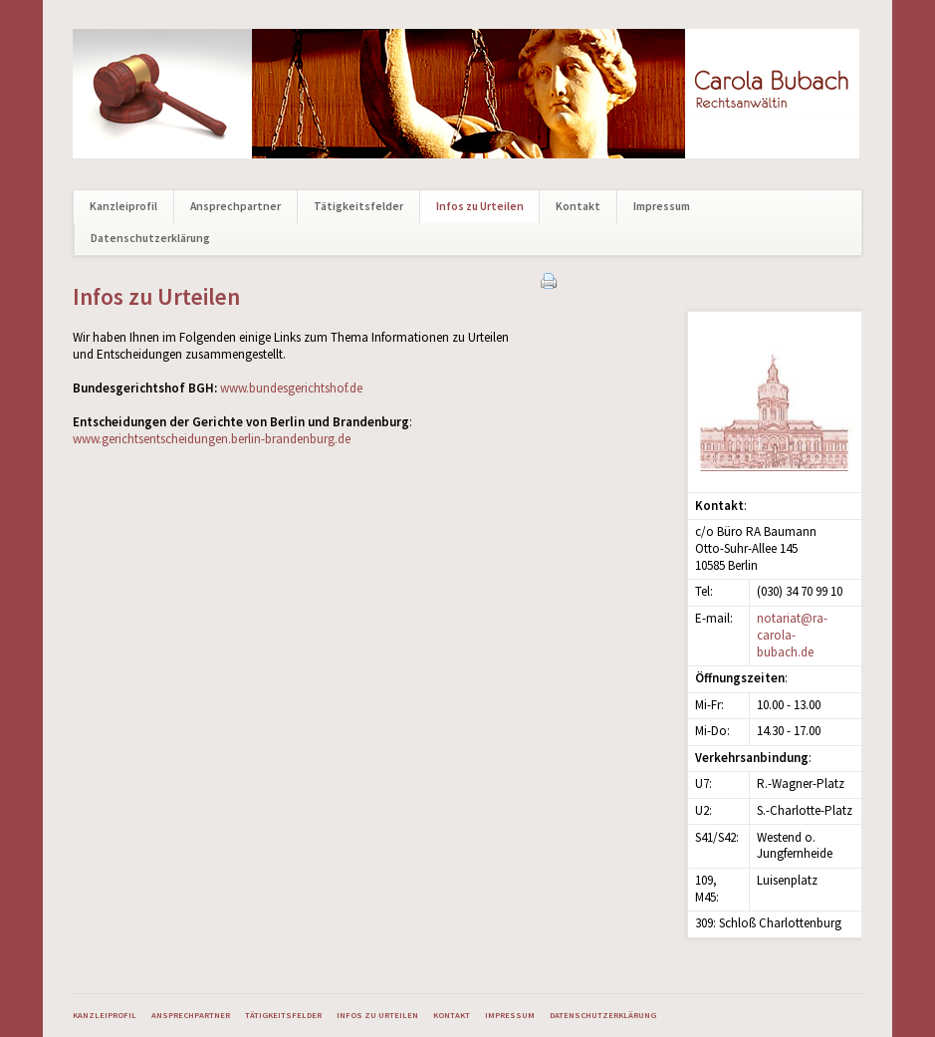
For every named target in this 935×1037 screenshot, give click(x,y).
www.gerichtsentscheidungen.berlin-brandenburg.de (212, 438)
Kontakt (578, 206)
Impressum (661, 206)
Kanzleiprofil (123, 206)
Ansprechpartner (235, 206)
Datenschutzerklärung (150, 238)
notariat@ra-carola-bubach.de (792, 635)
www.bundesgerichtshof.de (291, 388)
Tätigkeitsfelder (358, 206)
